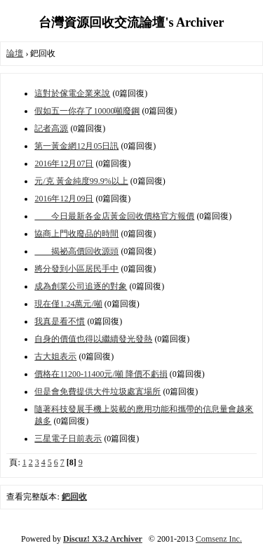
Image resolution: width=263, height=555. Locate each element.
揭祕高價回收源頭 (76, 251)
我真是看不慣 (59, 321)
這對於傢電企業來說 (72, 93)
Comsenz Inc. (219, 539)
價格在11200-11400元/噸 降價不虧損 (100, 374)
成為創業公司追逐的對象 (80, 286)
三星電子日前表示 (68, 438)
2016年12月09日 (63, 198)
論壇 (14, 53)
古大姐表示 (55, 356)
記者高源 (51, 128)
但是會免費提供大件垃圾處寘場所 (97, 391)
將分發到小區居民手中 (76, 269)
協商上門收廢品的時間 (76, 234)
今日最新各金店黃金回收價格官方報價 (114, 216)
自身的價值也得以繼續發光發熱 (93, 339)
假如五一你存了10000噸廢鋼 (87, 111)
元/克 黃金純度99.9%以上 (81, 181)
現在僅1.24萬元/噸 (68, 304)
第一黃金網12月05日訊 (76, 146)
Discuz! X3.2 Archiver (102, 539)
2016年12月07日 (63, 163)
